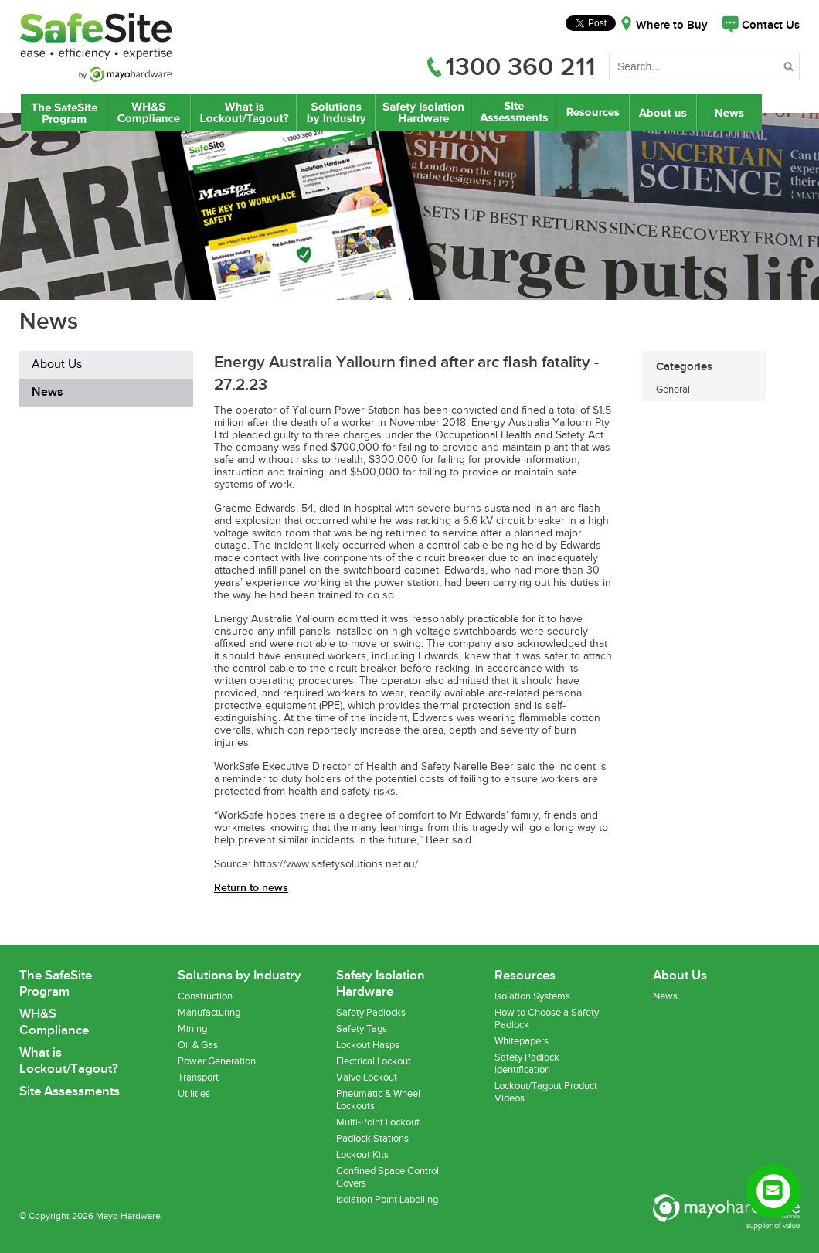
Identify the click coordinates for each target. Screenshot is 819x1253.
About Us (664, 112)
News (731, 112)
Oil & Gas (198, 1045)
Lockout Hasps (367, 1045)
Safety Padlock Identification (526, 1063)
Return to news (251, 887)
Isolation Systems (532, 996)
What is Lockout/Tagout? (244, 112)
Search (790, 69)
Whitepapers (521, 1041)
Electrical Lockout (373, 1061)
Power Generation (217, 1061)
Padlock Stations (372, 1138)
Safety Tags (361, 1029)
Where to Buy (672, 25)
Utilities (194, 1094)
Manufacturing (209, 1012)
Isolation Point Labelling (387, 1199)
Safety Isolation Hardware (423, 112)
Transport (198, 1077)
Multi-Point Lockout (378, 1122)
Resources (593, 112)
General (673, 389)
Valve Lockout (366, 1077)
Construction (205, 996)
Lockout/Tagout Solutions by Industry (336, 112)
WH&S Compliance (149, 112)
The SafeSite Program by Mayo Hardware (64, 112)
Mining (192, 1029)
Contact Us (771, 25)
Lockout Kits (362, 1155)
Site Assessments (513, 112)
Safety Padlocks (371, 1012)
